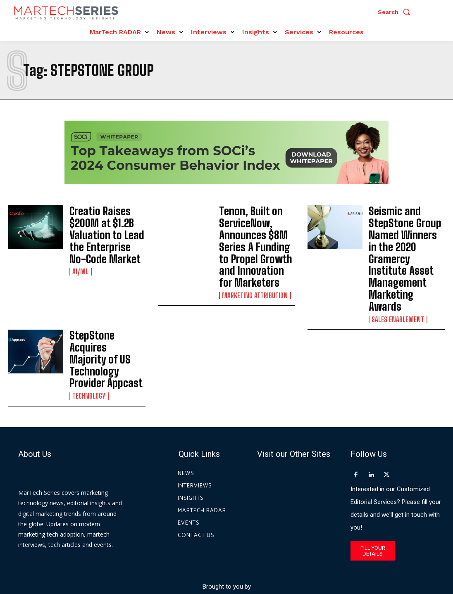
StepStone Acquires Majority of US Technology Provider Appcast (103, 303)
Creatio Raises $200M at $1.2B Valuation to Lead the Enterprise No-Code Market (105, 223)
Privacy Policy (301, 556)
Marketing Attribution (253, 275)
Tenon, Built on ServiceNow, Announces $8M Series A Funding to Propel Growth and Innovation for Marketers (256, 237)
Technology (88, 328)
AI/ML (79, 248)
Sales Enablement (397, 266)
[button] (396, 12)
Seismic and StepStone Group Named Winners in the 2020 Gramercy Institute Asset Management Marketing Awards (407, 232)
